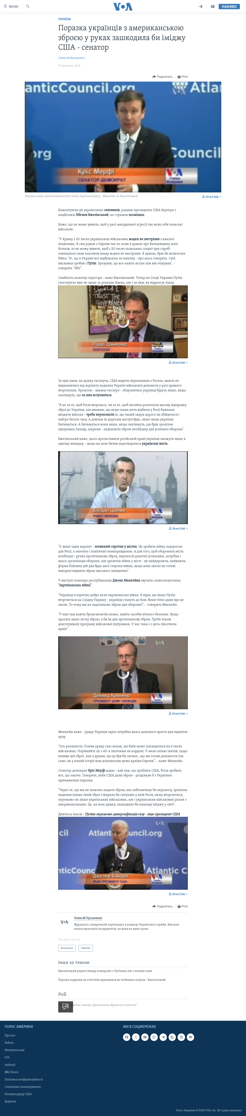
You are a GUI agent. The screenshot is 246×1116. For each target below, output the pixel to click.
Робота (9, 1043)
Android (10, 1065)
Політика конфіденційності (24, 1079)
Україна (64, 19)
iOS (7, 1057)
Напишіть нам (14, 1050)
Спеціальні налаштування (23, 1086)
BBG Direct (11, 1072)
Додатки (10, 1101)
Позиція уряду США (18, 1094)
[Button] (162, 76)
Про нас (10, 1035)
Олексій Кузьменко (71, 58)
